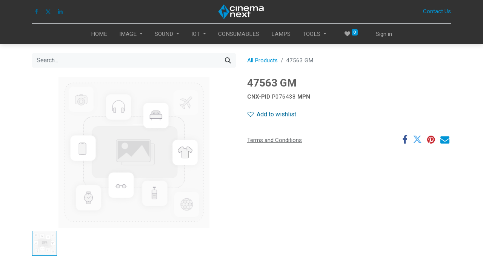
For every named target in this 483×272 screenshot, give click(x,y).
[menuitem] (99, 34)
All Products (262, 60)
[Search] (228, 60)
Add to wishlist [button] (272, 114)
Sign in (384, 34)
